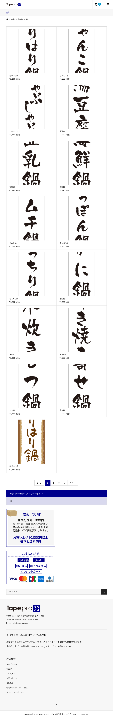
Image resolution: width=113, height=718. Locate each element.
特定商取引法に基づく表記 (17, 688)
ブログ (9, 669)
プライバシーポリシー (15, 692)
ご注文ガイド (11, 674)
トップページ (11, 664)
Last (72, 482)
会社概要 (9, 683)
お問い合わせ (11, 678)
